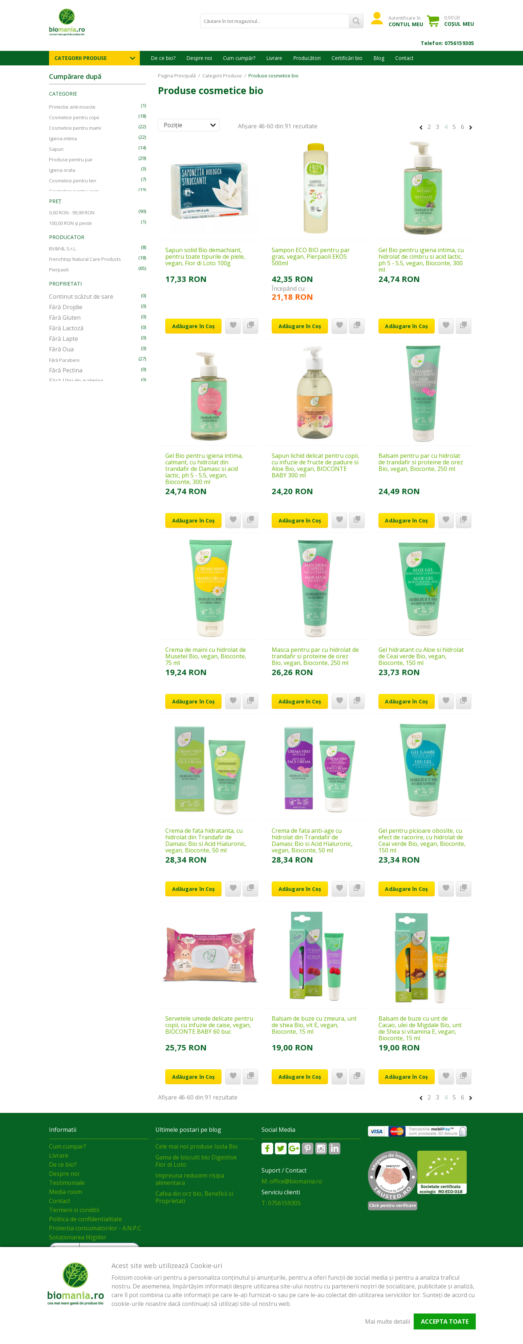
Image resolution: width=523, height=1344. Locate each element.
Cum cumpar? (67, 1146)
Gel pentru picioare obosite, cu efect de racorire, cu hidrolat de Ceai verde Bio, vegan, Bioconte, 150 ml (422, 840)
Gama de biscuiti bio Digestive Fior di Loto (196, 1161)
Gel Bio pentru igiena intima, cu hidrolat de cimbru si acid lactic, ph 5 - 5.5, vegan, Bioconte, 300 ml (421, 260)
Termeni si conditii (74, 1210)
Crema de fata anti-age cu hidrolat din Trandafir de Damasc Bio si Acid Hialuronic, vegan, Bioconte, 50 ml (312, 840)
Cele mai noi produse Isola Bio (196, 1146)
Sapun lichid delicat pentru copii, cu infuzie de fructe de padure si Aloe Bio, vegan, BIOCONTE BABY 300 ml (315, 465)
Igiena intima (63, 138)
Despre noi (199, 58)
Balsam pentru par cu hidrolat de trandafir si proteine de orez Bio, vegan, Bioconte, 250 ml (420, 462)
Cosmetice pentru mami (75, 128)
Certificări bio (347, 58)
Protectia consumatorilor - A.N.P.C (95, 1228)
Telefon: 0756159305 (447, 43)
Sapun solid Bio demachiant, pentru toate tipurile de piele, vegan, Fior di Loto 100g (205, 256)
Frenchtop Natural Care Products (85, 259)
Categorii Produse (80, 58)
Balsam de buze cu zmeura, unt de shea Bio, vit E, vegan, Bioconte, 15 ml (314, 1025)
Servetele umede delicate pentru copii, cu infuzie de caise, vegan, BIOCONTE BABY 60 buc (209, 1025)
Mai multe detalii (387, 1321)
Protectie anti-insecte (72, 107)
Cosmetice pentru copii (74, 117)
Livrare (274, 58)
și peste (70, 223)
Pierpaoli (59, 269)
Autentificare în (406, 21)
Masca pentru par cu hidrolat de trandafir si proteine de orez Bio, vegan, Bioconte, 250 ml (315, 656)
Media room (65, 1192)
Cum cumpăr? (239, 58)
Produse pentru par (71, 159)
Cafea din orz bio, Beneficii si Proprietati (194, 1197)
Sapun (56, 149)
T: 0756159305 (281, 1203)
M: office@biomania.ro (292, 1181)
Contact (404, 58)
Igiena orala (62, 170)
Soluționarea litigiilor (77, 1237)
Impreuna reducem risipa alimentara (189, 1179)
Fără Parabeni (64, 360)
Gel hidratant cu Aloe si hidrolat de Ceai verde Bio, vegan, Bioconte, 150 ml (421, 656)
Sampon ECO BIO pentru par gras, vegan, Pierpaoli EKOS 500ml (311, 256)
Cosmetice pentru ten (72, 180)
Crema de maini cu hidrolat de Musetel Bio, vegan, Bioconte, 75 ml (205, 656)
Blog (378, 58)
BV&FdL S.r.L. (63, 248)
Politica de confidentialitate (85, 1219)
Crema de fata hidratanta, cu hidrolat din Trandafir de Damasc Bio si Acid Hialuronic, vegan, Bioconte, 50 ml (205, 840)
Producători (307, 58)
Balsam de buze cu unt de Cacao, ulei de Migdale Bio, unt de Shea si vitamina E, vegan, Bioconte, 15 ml (420, 1028)
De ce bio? (163, 58)
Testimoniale (67, 1183)
